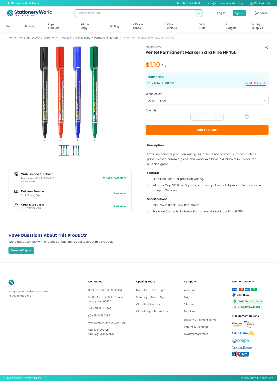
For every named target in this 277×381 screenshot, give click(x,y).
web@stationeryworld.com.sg (225, 3)
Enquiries (189, 311)
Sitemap (189, 304)
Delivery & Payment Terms (200, 320)
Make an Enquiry (21, 250)
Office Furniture (171, 26)
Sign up (239, 13)
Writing (114, 26)
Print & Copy (85, 26)
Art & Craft (202, 26)
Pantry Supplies (257, 26)
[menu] (261, 13)
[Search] (198, 13)
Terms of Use (266, 377)
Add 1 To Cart (207, 130)
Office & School (138, 26)
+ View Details (28, 181)
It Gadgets (231, 26)
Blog (186, 297)
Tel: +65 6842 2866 (188, 3)
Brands (29, 26)
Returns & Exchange (196, 327)
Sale (8, 26)
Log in (221, 13)
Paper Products (53, 26)
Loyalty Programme (196, 334)
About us (189, 290)
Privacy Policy (248, 377)
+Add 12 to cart (256, 83)
